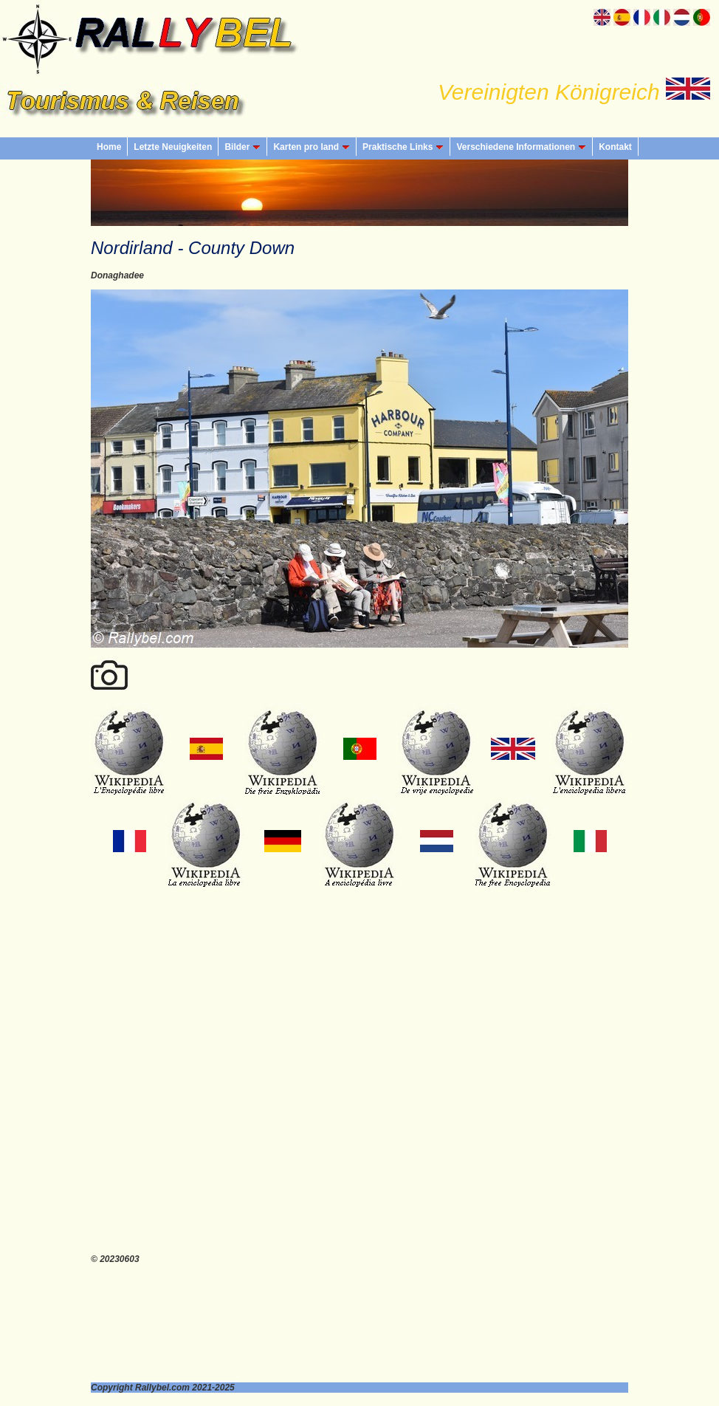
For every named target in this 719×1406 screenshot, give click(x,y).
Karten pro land (311, 147)
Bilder (242, 147)
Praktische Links (403, 147)
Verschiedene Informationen (521, 147)
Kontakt (615, 147)
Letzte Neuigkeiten (173, 147)
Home (109, 147)
